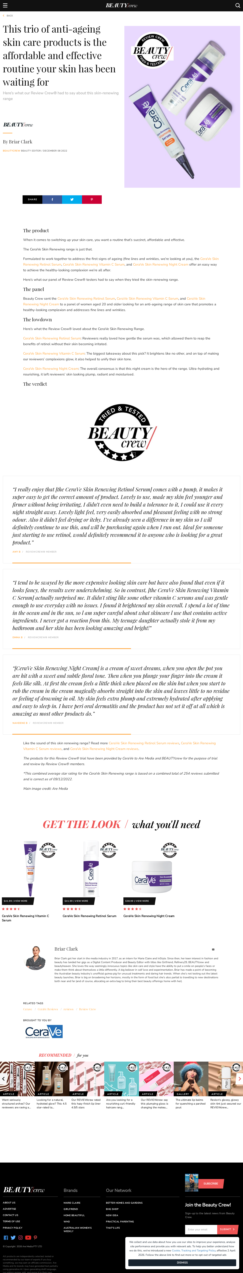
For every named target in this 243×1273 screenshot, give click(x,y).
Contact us (10, 1215)
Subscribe (211, 1183)
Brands (70, 1190)
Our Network (118, 1190)
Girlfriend (71, 1209)
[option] (30, 884)
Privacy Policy (12, 1227)
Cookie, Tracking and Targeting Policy (193, 1250)
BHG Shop (112, 1209)
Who (67, 1221)
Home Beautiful (74, 1215)
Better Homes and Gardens (124, 1202)
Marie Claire (72, 1202)
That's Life (113, 1227)
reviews (68, 1009)
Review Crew (87, 1009)
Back (6, 15)
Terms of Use (11, 1221)
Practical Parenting (120, 1221)
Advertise (9, 1208)
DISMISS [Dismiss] (182, 1262)
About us (9, 1202)
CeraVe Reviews (48, 1009)
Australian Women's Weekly (78, 1229)
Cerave (27, 1009)
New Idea (112, 1215)
